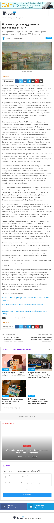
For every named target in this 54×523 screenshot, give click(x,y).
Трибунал (27, 446)
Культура (48, 38)
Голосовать (27, 495)
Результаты (27, 489)
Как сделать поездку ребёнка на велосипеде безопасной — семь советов (13, 340)
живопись (9, 318)
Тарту (16, 318)
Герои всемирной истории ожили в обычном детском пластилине (41, 340)
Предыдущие (7, 408)
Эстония (26, 318)
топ (21, 318)
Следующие (18, 408)
